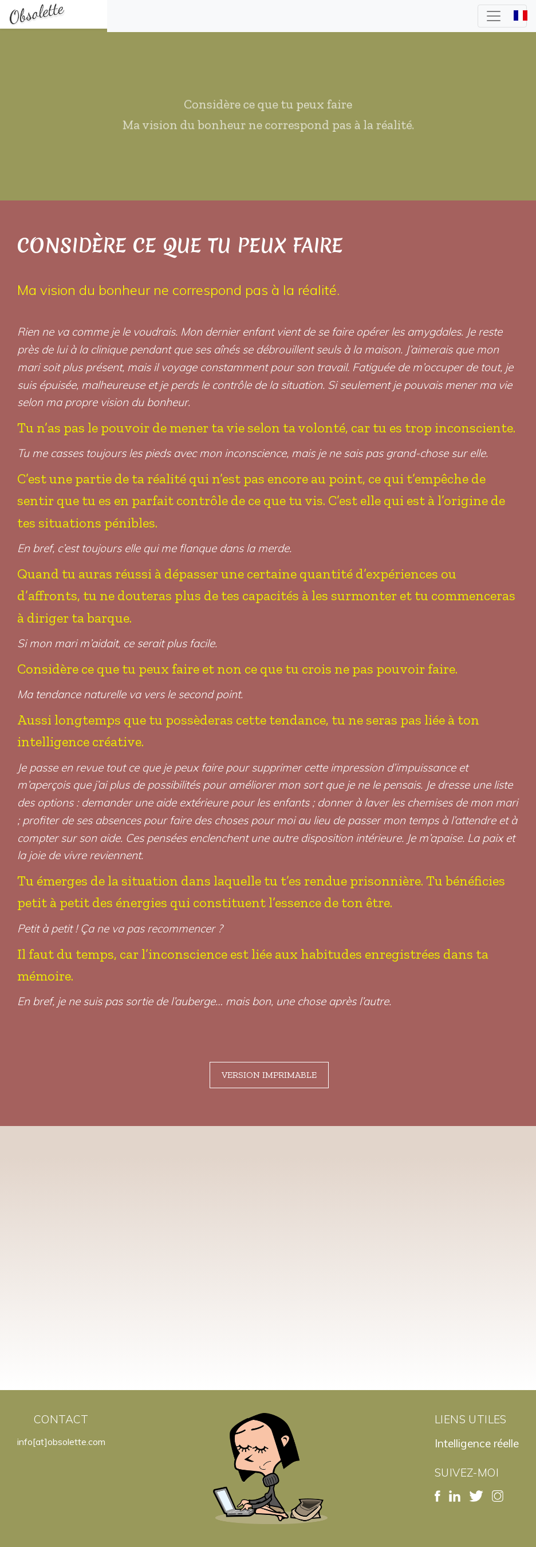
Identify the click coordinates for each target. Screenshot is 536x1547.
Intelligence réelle (477, 1443)
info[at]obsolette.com (61, 1441)
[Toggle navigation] (502, 16)
